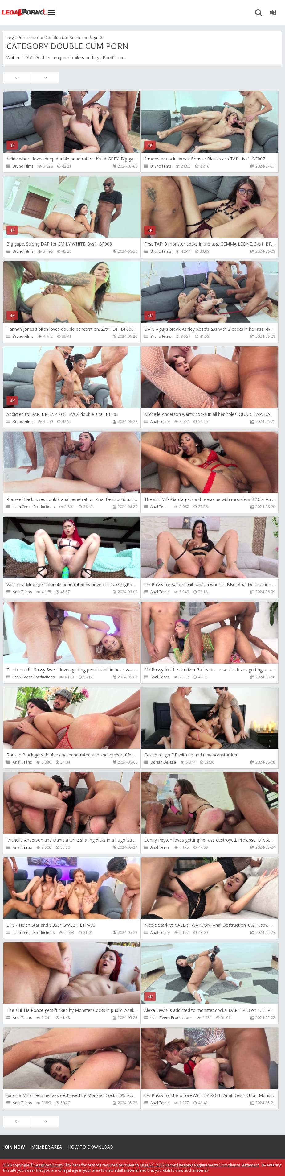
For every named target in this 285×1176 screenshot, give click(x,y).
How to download (90, 1147)
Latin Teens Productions (34, 506)
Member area (46, 1147)
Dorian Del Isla (163, 762)
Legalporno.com (25, 12)
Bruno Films (23, 166)
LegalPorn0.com (48, 1165)
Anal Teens (159, 421)
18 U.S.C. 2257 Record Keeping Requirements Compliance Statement (199, 1165)
